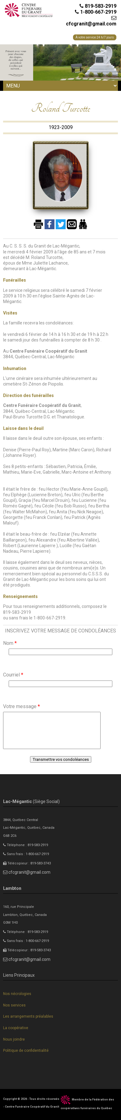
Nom (10, 643)
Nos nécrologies (17, 994)
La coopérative (15, 1028)
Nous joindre (14, 1039)
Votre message (21, 706)
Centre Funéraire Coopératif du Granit (32, 1106)
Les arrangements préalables (28, 1016)
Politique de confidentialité (26, 1050)
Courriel (13, 675)
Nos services (14, 1005)
